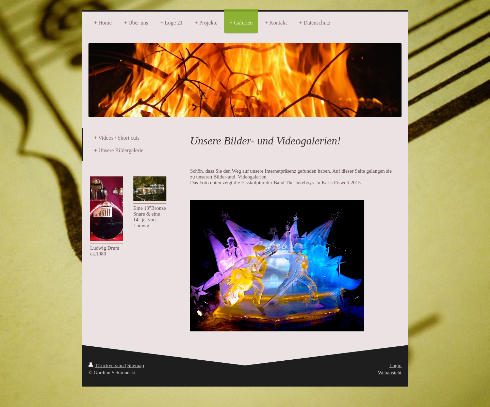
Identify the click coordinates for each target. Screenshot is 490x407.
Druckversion (106, 365)
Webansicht (390, 372)
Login (395, 365)
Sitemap (135, 365)
